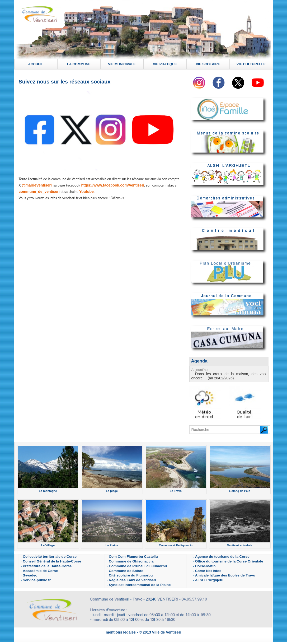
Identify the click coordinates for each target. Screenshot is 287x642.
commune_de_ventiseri (38, 192)
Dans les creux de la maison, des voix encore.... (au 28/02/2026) (228, 375)
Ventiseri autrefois (239, 543)
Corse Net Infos (205, 567)
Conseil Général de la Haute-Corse (44, 558)
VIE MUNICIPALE (122, 64)
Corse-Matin (202, 563)
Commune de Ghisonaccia (125, 558)
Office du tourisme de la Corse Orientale (220, 558)
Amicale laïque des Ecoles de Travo (217, 572)
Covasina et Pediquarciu (176, 543)
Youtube (83, 192)
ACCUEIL (36, 64)
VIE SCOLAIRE (208, 64)
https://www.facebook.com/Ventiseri (112, 185)
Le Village (48, 543)
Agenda (199, 361)
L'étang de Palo (239, 489)
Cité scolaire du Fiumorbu (125, 572)
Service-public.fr (33, 576)
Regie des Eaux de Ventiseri (126, 576)
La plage (112, 489)
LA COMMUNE (79, 64)
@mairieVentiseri (36, 185)
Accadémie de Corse (36, 567)
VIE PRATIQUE (165, 64)
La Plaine (112, 543)
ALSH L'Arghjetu (205, 576)
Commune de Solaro (121, 567)
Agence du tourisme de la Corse (215, 554)
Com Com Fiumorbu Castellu (127, 554)
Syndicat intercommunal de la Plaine (132, 581)
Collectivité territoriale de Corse (43, 554)
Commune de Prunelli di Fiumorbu (130, 563)
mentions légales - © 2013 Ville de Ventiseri (143, 628)
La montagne (47, 489)
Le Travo (176, 489)
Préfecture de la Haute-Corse (41, 563)
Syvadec (28, 572)
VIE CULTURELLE (251, 64)
